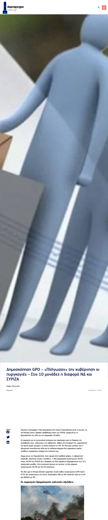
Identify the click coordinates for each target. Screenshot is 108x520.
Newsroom (16, 386)
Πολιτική (9, 390)
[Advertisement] (54, 410)
